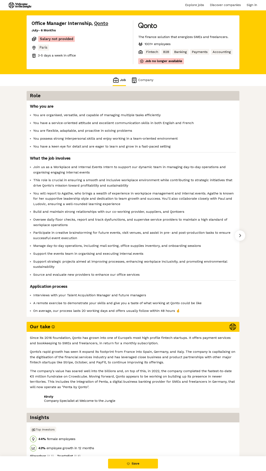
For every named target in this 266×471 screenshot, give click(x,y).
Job (119, 80)
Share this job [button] (43, 439)
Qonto (101, 23)
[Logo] (20, 5)
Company (142, 80)
